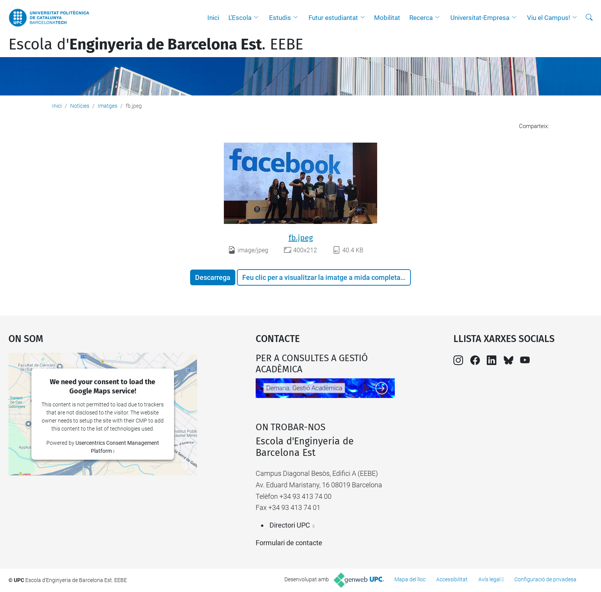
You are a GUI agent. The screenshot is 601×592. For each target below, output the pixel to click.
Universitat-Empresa (479, 17)
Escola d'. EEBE (155, 44)
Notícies (79, 106)
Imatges (107, 106)
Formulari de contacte (289, 543)
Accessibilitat (452, 579)
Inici (213, 17)
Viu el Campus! (548, 17)
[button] (258, 18)
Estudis (280, 17)
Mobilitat (387, 17)
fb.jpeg (301, 237)
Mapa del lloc (409, 579)
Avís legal (489, 579)
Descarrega (212, 277)
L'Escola (239, 17)
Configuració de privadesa (545, 579)
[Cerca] (589, 17)
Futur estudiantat (333, 17)
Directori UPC (290, 525)
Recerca (421, 17)
